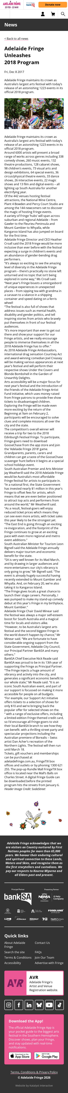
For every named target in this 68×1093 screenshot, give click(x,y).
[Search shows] (63, 14)
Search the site (14, 952)
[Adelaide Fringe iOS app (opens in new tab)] (20, 1055)
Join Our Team (44, 957)
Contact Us (42, 943)
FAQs (38, 952)
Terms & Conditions (18, 957)
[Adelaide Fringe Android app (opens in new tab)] (46, 1055)
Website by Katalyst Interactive (34, 1085)
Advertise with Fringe (49, 963)
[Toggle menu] (5, 14)
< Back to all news (16, 39)
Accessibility (12, 963)
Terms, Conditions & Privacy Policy (34, 1072)
